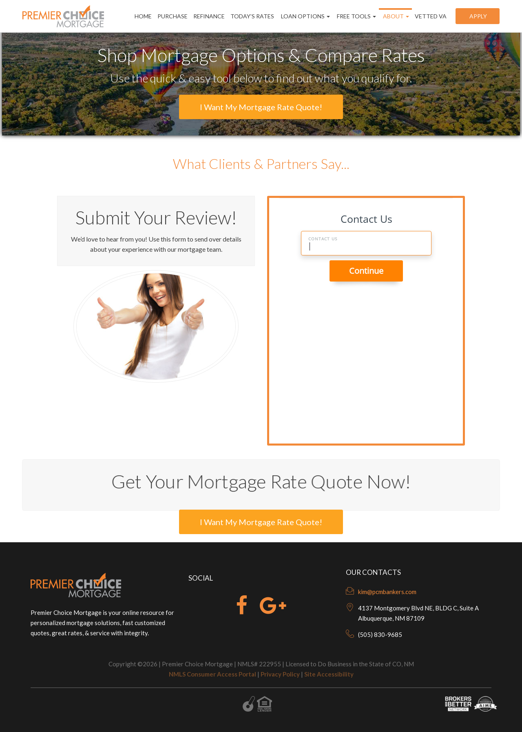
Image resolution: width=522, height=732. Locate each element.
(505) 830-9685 (380, 634)
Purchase (172, 16)
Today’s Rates (252, 16)
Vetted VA (431, 16)
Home (143, 16)
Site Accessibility (329, 674)
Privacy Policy (280, 674)
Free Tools (356, 16)
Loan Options (305, 16)
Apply (477, 16)
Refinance (209, 16)
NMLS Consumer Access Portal (212, 674)
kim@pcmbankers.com (387, 591)
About (395, 16)
